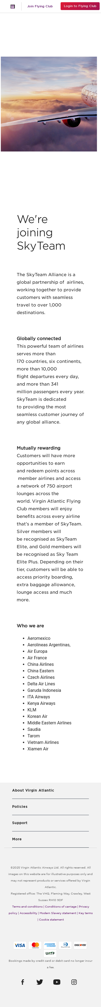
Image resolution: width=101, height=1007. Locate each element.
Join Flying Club (40, 6)
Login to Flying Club (80, 6)
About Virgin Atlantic (33, 790)
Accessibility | (29, 913)
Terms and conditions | (28, 906)
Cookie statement (51, 919)
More (17, 839)
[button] (22, 982)
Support (19, 823)
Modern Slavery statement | (59, 913)
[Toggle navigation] (13, 6)
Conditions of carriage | (61, 906)
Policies (19, 807)
